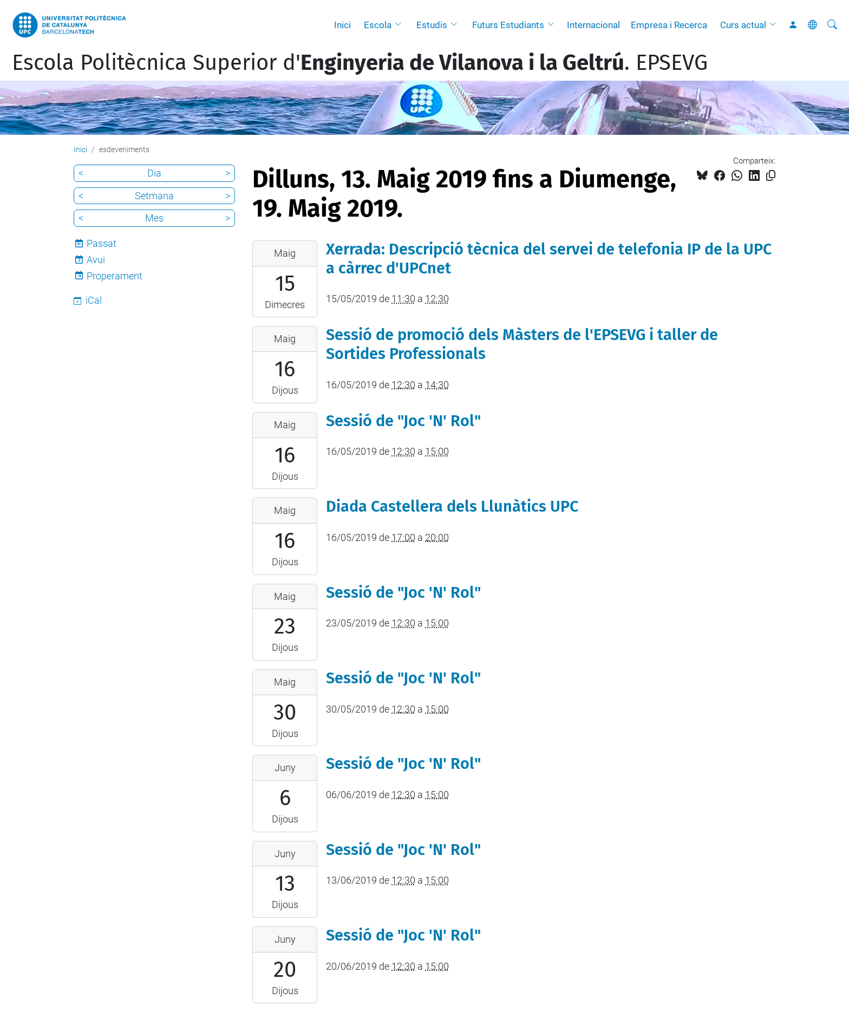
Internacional (593, 24)
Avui (96, 259)
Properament (114, 276)
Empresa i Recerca (669, 24)
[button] (400, 25)
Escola (377, 24)
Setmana (154, 195)
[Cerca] (832, 25)
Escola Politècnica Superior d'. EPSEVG (360, 63)
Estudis (431, 24)
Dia (154, 173)
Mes (154, 218)
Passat (101, 243)
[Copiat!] (770, 175)
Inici (342, 24)
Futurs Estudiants (508, 24)
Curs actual (743, 24)
